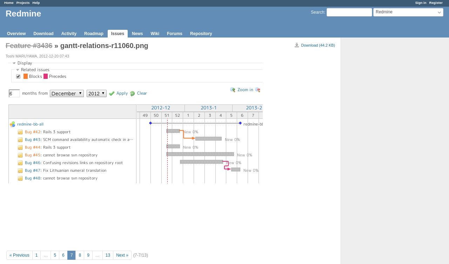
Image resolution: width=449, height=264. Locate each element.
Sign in (421, 3)
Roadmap (93, 33)
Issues (117, 33)
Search (317, 12)
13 (108, 255)
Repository (201, 33)
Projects (23, 3)
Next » (122, 255)
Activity (68, 33)
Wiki (154, 33)
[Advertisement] (376, 147)
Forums (174, 33)
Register (436, 3)
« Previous (19, 255)
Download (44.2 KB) (318, 45)
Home (9, 3)
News (137, 33)
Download (43, 33)
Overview (16, 33)
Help (36, 3)
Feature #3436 (29, 45)
